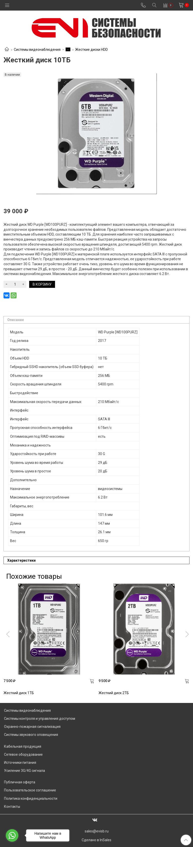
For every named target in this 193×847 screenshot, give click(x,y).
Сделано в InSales (96, 840)
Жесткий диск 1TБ (19, 693)
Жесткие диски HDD (91, 50)
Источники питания (20, 763)
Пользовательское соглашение (30, 790)
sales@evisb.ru (97, 831)
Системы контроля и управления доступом (39, 719)
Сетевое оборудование (23, 754)
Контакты (12, 807)
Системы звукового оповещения (31, 735)
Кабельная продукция (22, 746)
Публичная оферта (19, 782)
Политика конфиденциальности (30, 798)
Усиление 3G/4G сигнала (24, 771)
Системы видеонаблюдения (37, 50)
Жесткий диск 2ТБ (114, 693)
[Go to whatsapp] (12, 835)
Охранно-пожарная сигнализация (32, 727)
